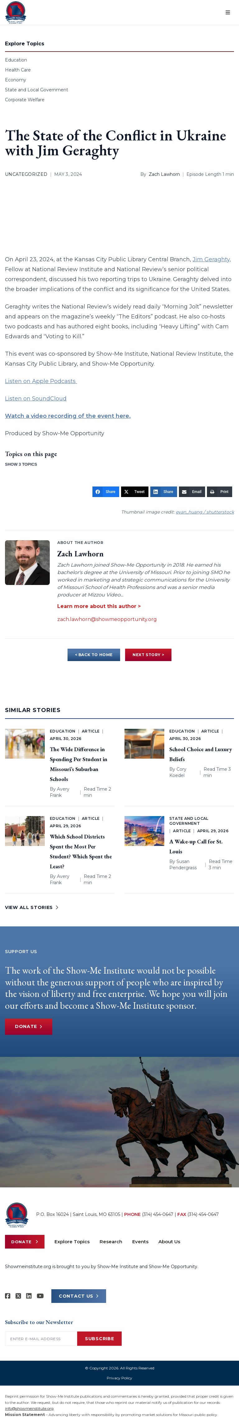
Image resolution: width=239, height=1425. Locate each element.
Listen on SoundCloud (36, 398)
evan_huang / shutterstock (205, 512)
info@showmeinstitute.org (29, 1408)
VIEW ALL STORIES (32, 907)
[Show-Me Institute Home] (15, 12)
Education (16, 60)
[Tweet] (134, 491)
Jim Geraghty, (212, 259)
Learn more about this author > (99, 606)
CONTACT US (79, 1296)
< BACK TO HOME (94, 654)
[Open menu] (228, 12)
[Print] (219, 491)
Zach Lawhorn (164, 174)
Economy (15, 80)
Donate (28, 1027)
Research (111, 1242)
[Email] (192, 491)
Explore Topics (72, 1242)
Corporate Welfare (25, 100)
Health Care (18, 70)
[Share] (105, 491)
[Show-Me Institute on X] (18, 1296)
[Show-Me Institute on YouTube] (40, 1296)
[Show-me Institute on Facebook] (8, 1296)
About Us (169, 1242)
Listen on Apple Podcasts (41, 381)
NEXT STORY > (148, 654)
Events (140, 1242)
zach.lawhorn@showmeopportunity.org (107, 619)
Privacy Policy (119, 1378)
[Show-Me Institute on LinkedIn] (29, 1296)
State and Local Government (36, 90)
